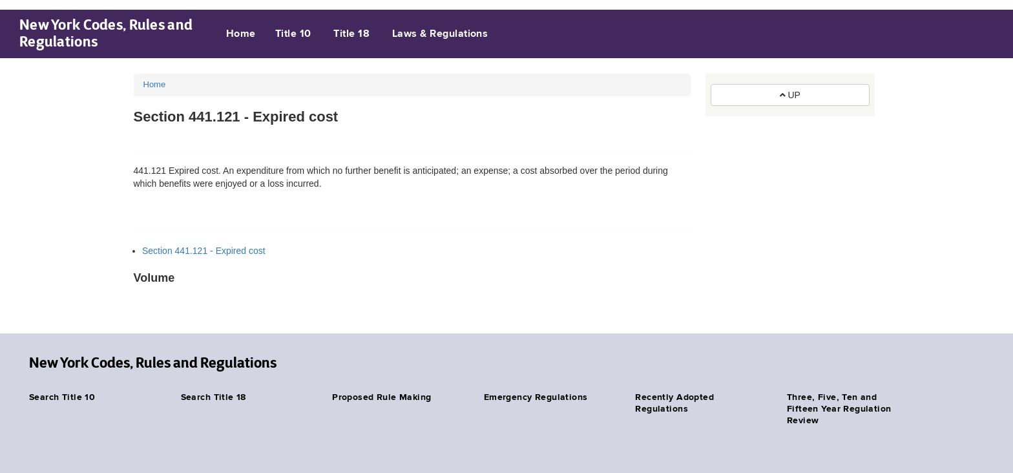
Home (241, 34)
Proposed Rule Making (381, 397)
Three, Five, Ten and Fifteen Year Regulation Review (839, 409)
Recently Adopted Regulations (674, 403)
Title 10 (293, 34)
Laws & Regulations (440, 34)
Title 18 (351, 34)
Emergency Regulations (536, 397)
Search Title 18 (213, 397)
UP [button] (790, 95)
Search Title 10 (62, 397)
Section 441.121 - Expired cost (204, 251)
